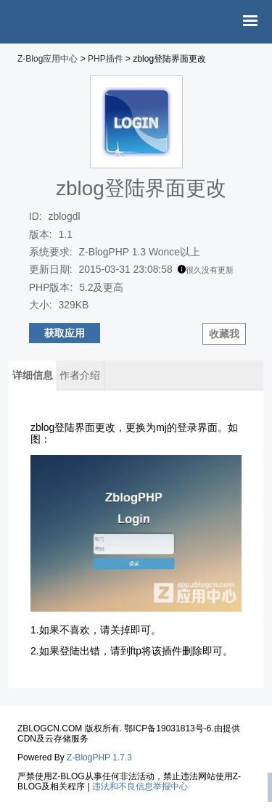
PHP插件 (105, 59)
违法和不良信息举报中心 (140, 786)
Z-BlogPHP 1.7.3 (99, 757)
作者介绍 (79, 375)
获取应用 (64, 333)
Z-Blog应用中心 (47, 59)
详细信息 (32, 375)
